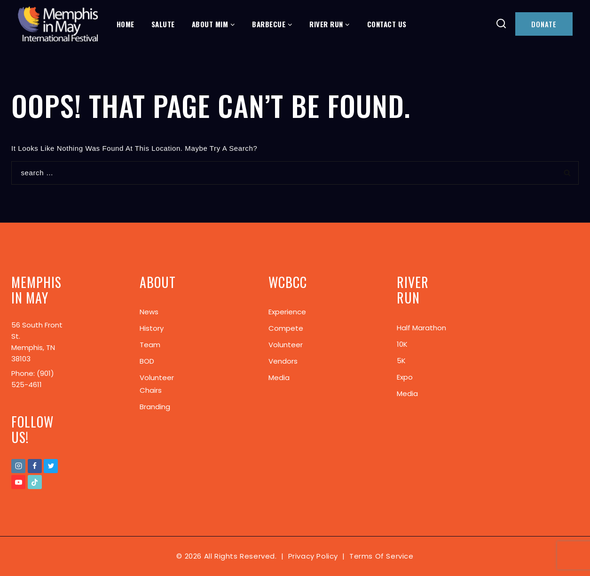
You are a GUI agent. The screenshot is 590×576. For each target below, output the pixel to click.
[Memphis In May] (58, 24)
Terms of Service (381, 556)
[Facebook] (35, 466)
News (149, 312)
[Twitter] (51, 466)
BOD (147, 361)
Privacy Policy (313, 556)
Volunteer (285, 345)
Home (125, 24)
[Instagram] (18, 466)
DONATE (544, 24)
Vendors (283, 361)
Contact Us (387, 24)
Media (279, 377)
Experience (287, 312)
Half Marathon (421, 328)
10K (402, 344)
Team (150, 345)
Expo (405, 377)
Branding (155, 407)
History (152, 328)
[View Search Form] (501, 24)
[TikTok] (35, 482)
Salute (163, 24)
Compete (285, 328)
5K (401, 361)
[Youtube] (18, 482)
